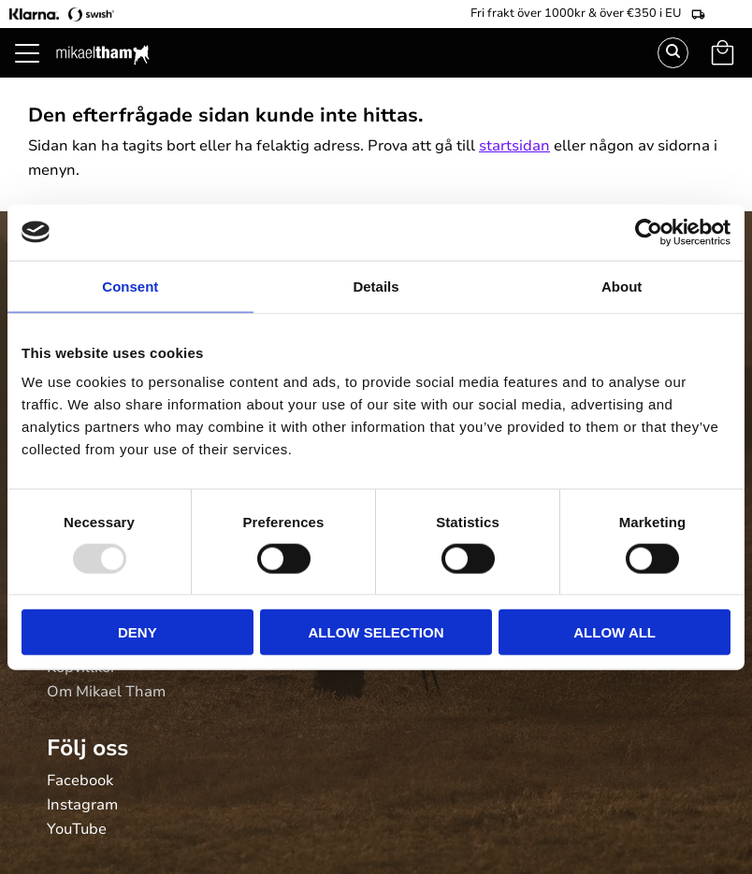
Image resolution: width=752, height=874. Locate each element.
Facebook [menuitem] (80, 781)
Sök (673, 52)
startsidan (514, 146)
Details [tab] (375, 286)
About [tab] (621, 286)
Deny (137, 632)
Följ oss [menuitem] (87, 748)
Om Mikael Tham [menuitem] (106, 692)
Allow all (614, 632)
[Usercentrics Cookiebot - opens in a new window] (648, 232)
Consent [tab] (130, 286)
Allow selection (375, 632)
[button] (37, 74)
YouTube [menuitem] (77, 830)
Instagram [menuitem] (82, 805)
